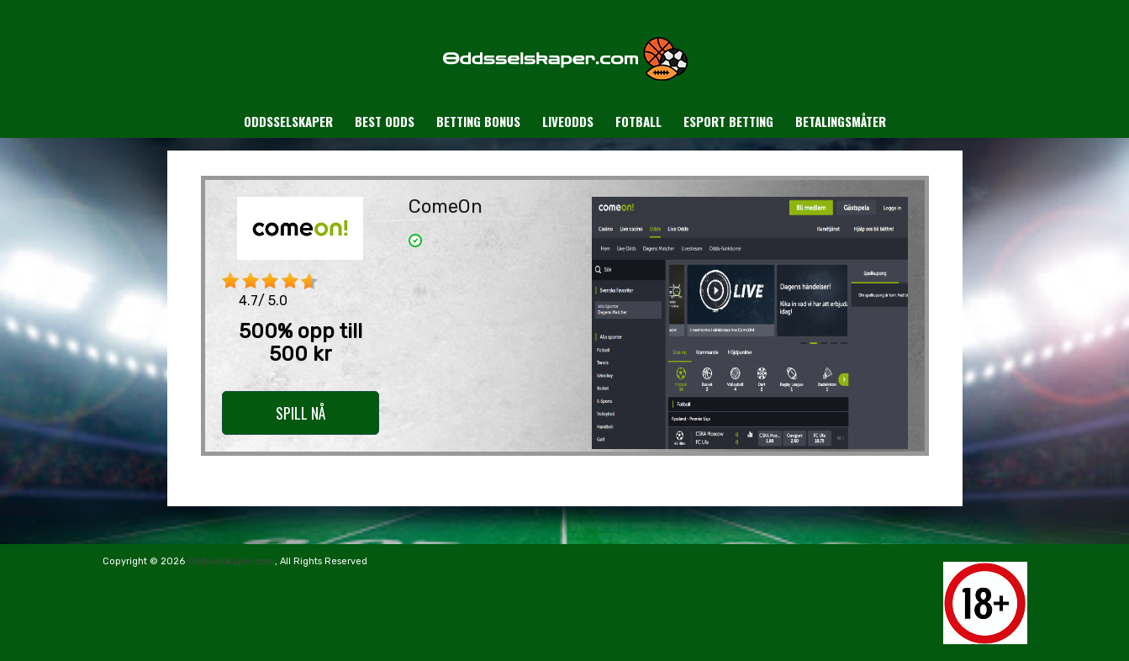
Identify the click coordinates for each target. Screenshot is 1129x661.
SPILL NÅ (300, 413)
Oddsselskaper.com (231, 561)
